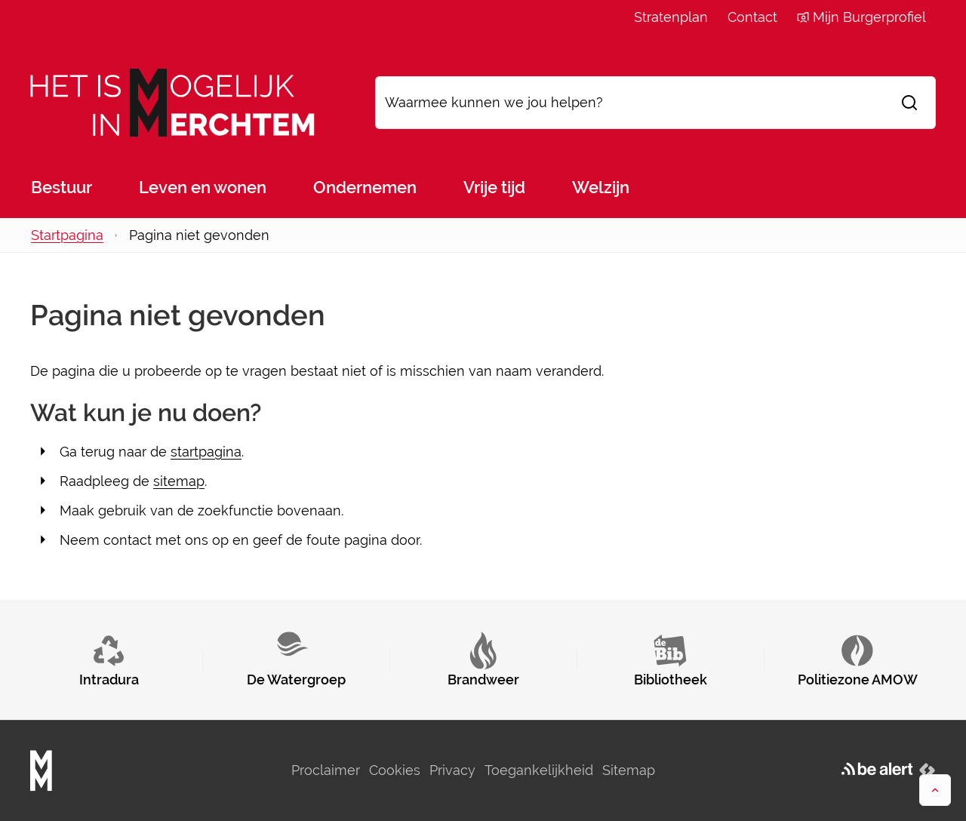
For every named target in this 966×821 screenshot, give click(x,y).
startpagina (206, 452)
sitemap (179, 481)
